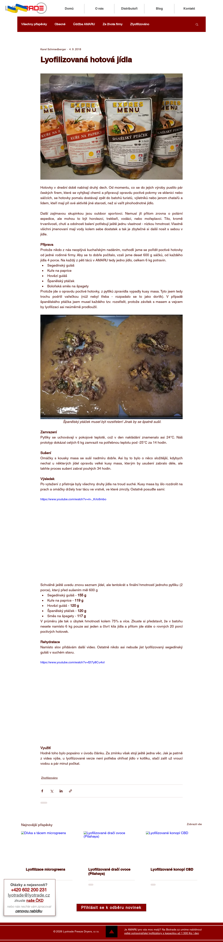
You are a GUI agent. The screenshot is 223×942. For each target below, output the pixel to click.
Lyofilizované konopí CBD (172, 869)
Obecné (60, 24)
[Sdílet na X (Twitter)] (51, 791)
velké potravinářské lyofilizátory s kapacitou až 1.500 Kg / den (161, 933)
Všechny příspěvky (34, 24)
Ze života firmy (112, 24)
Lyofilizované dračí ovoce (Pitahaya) (109, 871)
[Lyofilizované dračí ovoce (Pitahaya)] (112, 847)
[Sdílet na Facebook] (42, 791)
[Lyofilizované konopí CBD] (174, 847)
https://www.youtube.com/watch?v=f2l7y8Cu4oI (72, 662)
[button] (197, 24)
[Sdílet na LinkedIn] (61, 791)
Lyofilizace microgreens (45, 869)
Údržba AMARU (84, 24)
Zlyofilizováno (139, 24)
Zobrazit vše (194, 824)
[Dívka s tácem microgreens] (49, 847)
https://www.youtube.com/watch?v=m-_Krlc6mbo (73, 499)
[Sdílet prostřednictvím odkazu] (70, 791)
